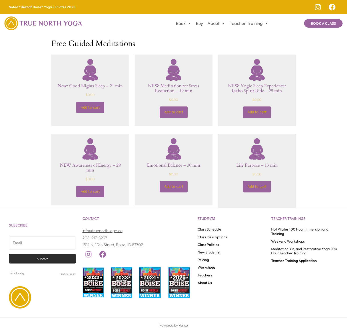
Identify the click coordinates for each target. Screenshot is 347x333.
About (216, 23)
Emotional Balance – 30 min (173, 165)
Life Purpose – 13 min (257, 165)
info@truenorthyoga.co (102, 230)
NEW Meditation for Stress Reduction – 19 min (173, 88)
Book (183, 23)
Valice (183, 325)
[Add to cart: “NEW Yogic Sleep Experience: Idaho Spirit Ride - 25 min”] (257, 112)
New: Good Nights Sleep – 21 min (90, 86)
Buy (199, 23)
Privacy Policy (68, 274)
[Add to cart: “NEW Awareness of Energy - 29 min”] (90, 192)
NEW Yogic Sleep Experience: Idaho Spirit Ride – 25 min (257, 88)
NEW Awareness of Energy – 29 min (90, 168)
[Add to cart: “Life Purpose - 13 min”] (257, 187)
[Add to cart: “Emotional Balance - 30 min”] (174, 187)
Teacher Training (249, 23)
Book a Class (323, 23)
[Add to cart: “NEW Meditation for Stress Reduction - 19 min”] (174, 112)
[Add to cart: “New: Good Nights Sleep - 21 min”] (90, 107)
